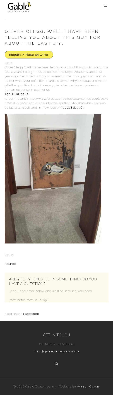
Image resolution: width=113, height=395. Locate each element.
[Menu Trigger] (105, 6)
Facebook (31, 314)
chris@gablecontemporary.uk (56, 351)
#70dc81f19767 (16, 94)
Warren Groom (88, 386)
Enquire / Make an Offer (29, 54)
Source (10, 264)
